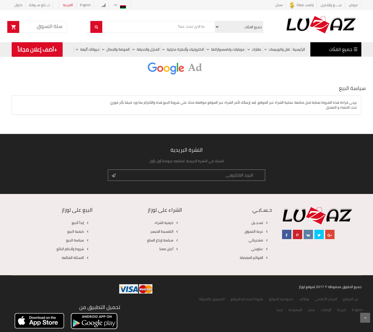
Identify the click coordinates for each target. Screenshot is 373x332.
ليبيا (280, 309)
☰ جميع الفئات (343, 49)
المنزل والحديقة (148, 49)
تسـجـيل (257, 222)
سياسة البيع (75, 240)
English (85, 4)
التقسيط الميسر (161, 231)
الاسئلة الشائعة (73, 257)
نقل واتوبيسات (279, 49)
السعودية (295, 309)
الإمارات (326, 309)
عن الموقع (350, 299)
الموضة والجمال (117, 49)
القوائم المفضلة (251, 257)
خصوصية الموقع (281, 299)
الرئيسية (299, 49)
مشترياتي (256, 240)
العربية (68, 4)
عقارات (256, 49)
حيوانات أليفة (89, 49)
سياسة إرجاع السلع (160, 240)
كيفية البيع (75, 231)
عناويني (257, 249)
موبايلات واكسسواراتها (227, 49)
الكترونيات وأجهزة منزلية (185, 49)
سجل (279, 4)
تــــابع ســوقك (39, 4)
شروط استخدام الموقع (247, 299)
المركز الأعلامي (326, 299)
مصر (311, 309)
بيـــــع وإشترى (331, 4)
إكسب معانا (301, 4)
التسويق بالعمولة (212, 299)
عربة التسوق (253, 231)
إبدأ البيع (78, 222)
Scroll (365, 318)
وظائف (304, 299)
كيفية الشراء (164, 222)
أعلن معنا (166, 249)
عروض (353, 4)
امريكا (341, 309)
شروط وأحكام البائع (70, 249)
